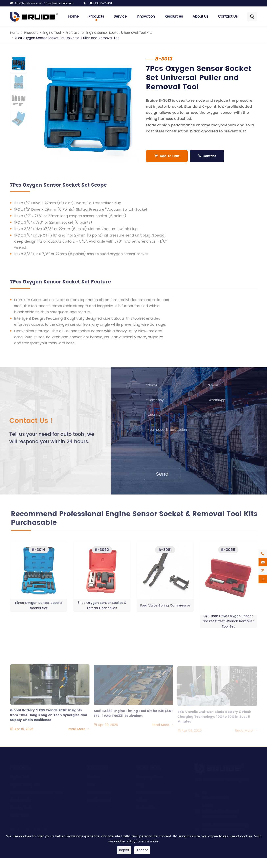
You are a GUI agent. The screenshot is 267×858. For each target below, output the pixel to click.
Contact (207, 156)
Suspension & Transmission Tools (36, 791)
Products (96, 16)
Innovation (145, 16)
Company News (149, 776)
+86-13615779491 (100, 3)
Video (141, 799)
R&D (91, 784)
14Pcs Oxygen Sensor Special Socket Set (39, 608)
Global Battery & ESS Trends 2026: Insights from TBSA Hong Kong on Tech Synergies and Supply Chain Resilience (48, 715)
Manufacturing (99, 791)
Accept (142, 850)
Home (73, 16)
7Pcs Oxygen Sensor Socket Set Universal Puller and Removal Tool (67, 38)
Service (120, 16)
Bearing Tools (21, 807)
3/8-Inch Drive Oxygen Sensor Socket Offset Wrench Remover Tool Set (228, 624)
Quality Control (100, 799)
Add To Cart (167, 156)
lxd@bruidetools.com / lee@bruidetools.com (44, 3)
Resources (173, 16)
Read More (79, 731)
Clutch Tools (20, 799)
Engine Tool (52, 32)
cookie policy (124, 841)
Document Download (154, 791)
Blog (140, 784)
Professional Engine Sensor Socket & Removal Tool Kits (108, 32)
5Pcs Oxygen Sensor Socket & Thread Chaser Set (101, 608)
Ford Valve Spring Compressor (165, 608)
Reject (124, 850)
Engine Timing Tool (25, 784)
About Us (200, 16)
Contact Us (228, 16)
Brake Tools (19, 814)
